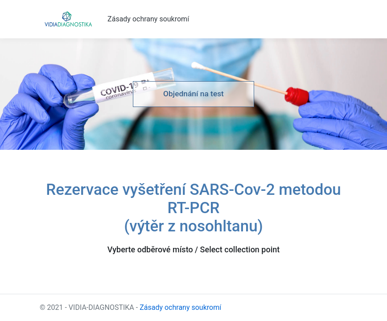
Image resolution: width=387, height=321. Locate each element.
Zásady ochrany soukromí (148, 19)
